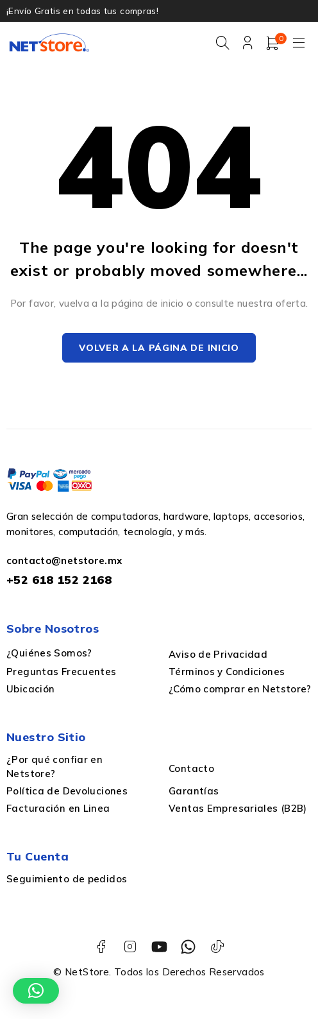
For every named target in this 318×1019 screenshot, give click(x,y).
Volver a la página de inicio (159, 348)
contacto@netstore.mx (64, 561)
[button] (36, 991)
